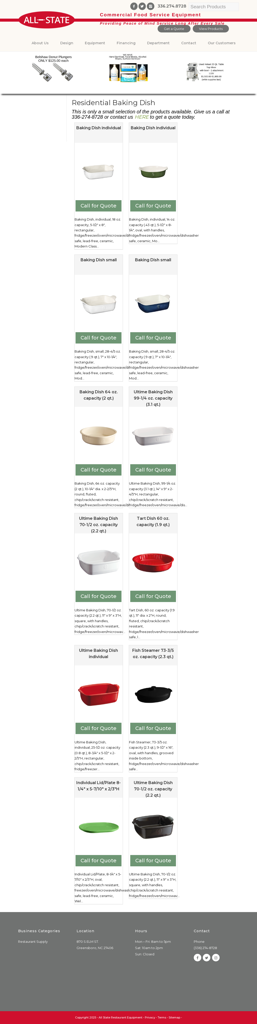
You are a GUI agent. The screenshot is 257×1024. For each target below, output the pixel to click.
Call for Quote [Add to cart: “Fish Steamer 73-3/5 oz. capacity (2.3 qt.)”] (153, 728)
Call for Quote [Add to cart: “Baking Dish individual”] (98, 206)
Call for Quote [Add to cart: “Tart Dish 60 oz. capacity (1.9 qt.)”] (153, 596)
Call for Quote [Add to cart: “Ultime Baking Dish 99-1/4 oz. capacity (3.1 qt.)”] (153, 470)
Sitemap (174, 1017)
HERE (142, 117)
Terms (162, 1017)
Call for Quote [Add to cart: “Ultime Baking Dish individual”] (98, 728)
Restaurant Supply (33, 942)
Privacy (150, 1017)
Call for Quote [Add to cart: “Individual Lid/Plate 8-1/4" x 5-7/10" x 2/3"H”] (98, 861)
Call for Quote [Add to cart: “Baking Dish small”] (98, 338)
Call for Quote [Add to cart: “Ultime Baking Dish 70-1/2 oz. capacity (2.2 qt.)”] (98, 596)
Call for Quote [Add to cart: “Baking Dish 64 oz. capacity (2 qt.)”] (98, 470)
